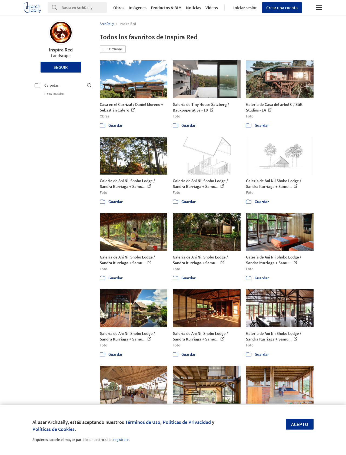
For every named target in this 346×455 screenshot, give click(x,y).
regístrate (121, 439)
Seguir (61, 67)
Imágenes (138, 7)
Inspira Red (61, 50)
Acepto (299, 424)
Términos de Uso (142, 422)
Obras (118, 7)
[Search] (84, 7)
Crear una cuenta (282, 7)
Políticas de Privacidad (187, 422)
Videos (211, 7)
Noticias (193, 7)
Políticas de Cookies (53, 429)
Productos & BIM (166, 7)
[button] (113, 49)
